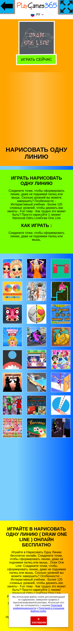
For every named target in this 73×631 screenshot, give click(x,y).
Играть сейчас (37, 59)
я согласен (39, 620)
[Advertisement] (36, 108)
